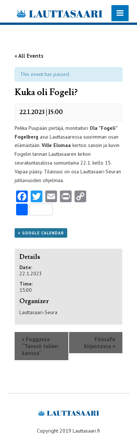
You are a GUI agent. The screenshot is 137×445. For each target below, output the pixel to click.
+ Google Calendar (41, 232)
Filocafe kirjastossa (99, 343)
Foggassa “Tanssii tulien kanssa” (40, 346)
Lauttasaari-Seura (38, 312)
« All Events (29, 55)
